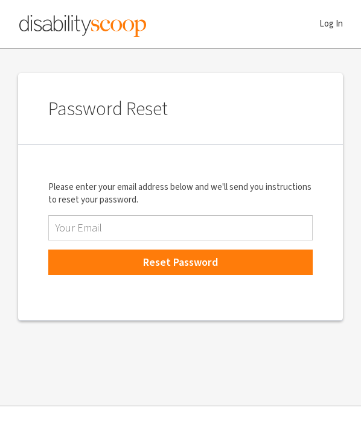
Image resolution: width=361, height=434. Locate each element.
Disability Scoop (83, 24)
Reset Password (180, 262)
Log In (331, 23)
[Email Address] (180, 228)
